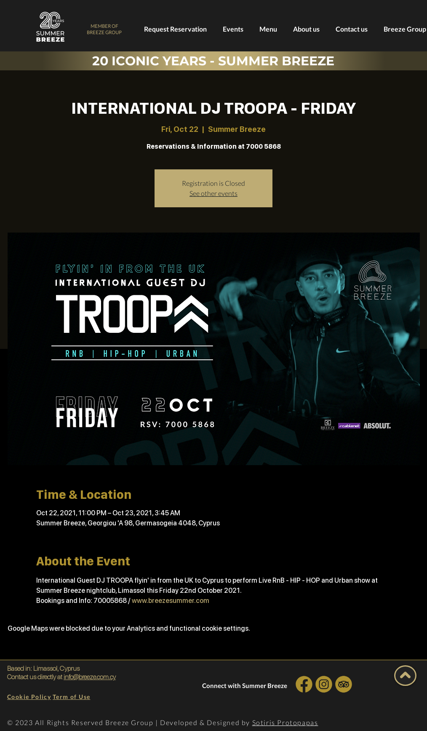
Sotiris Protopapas (285, 722)
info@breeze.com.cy (90, 677)
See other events (213, 193)
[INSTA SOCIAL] (323, 684)
